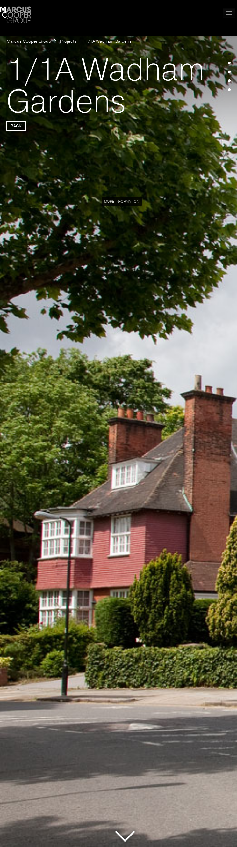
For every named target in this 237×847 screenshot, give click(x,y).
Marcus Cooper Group (28, 41)
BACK (16, 126)
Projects (68, 41)
